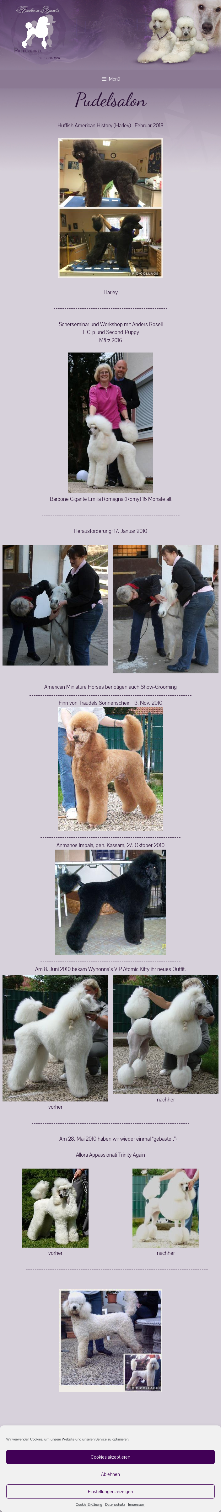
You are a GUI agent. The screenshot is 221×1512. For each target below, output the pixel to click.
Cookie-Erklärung (89, 1504)
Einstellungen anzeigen (110, 1491)
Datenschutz (115, 1504)
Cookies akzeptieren (110, 1457)
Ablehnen (110, 1474)
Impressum (136, 1504)
